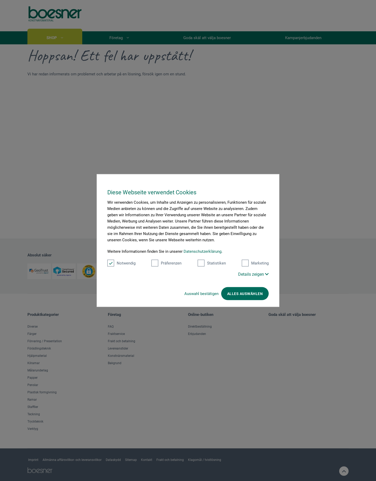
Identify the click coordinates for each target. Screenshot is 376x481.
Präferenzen (166, 263)
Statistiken (212, 263)
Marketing (255, 263)
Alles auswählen (245, 294)
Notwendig (121, 263)
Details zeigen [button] (253, 274)
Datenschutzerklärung (202, 251)
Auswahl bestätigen (201, 293)
